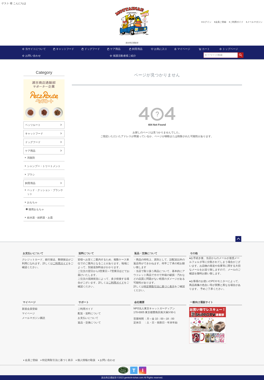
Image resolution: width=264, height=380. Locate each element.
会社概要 (139, 302)
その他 (194, 253)
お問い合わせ (31, 55)
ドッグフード (90, 48)
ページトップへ (238, 239)
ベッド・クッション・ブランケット (45, 192)
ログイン (207, 22)
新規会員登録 (29, 308)
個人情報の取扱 (86, 360)
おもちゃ (32, 202)
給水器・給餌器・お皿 (40, 217)
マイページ (182, 48)
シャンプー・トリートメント (43, 166)
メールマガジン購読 (33, 317)
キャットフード (63, 48)
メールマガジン (255, 22)
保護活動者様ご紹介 (123, 55)
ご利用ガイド (236, 22)
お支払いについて (33, 253)
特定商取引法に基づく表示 (159, 286)
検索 (240, 55)
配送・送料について (89, 313)
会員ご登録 (220, 22)
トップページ (228, 48)
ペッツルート (33, 124)
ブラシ (31, 174)
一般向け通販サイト (201, 302)
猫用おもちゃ (36, 209)
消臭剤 (31, 157)
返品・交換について (145, 253)
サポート (83, 302)
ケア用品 (113, 48)
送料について (86, 253)
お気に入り (159, 48)
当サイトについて (34, 48)
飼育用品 (135, 48)
